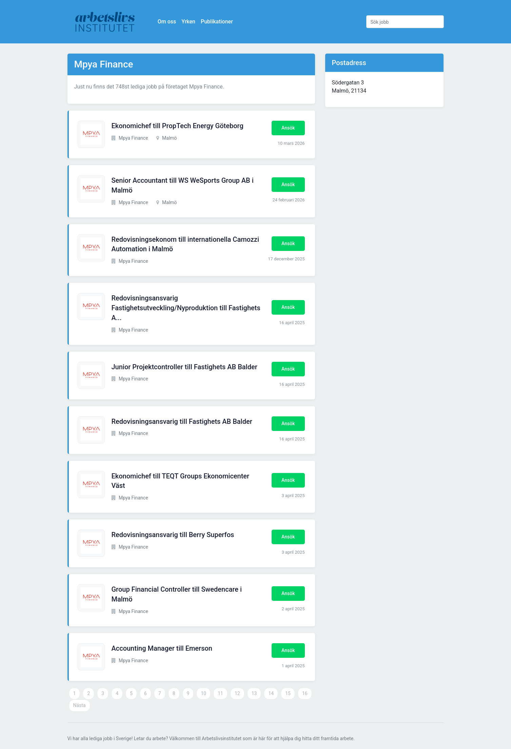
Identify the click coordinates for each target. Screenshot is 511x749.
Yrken (189, 21)
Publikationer (217, 21)
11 (220, 693)
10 (203, 693)
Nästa (79, 705)
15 (288, 693)
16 (305, 693)
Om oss (167, 21)
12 (237, 693)
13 (254, 693)
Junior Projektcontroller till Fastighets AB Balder (184, 367)
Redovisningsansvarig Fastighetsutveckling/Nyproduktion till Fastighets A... (186, 308)
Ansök (288, 128)
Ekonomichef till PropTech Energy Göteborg (177, 126)
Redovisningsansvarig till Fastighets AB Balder (182, 421)
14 (271, 693)
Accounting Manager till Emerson (162, 648)
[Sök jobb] (405, 21)
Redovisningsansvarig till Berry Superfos (173, 535)
